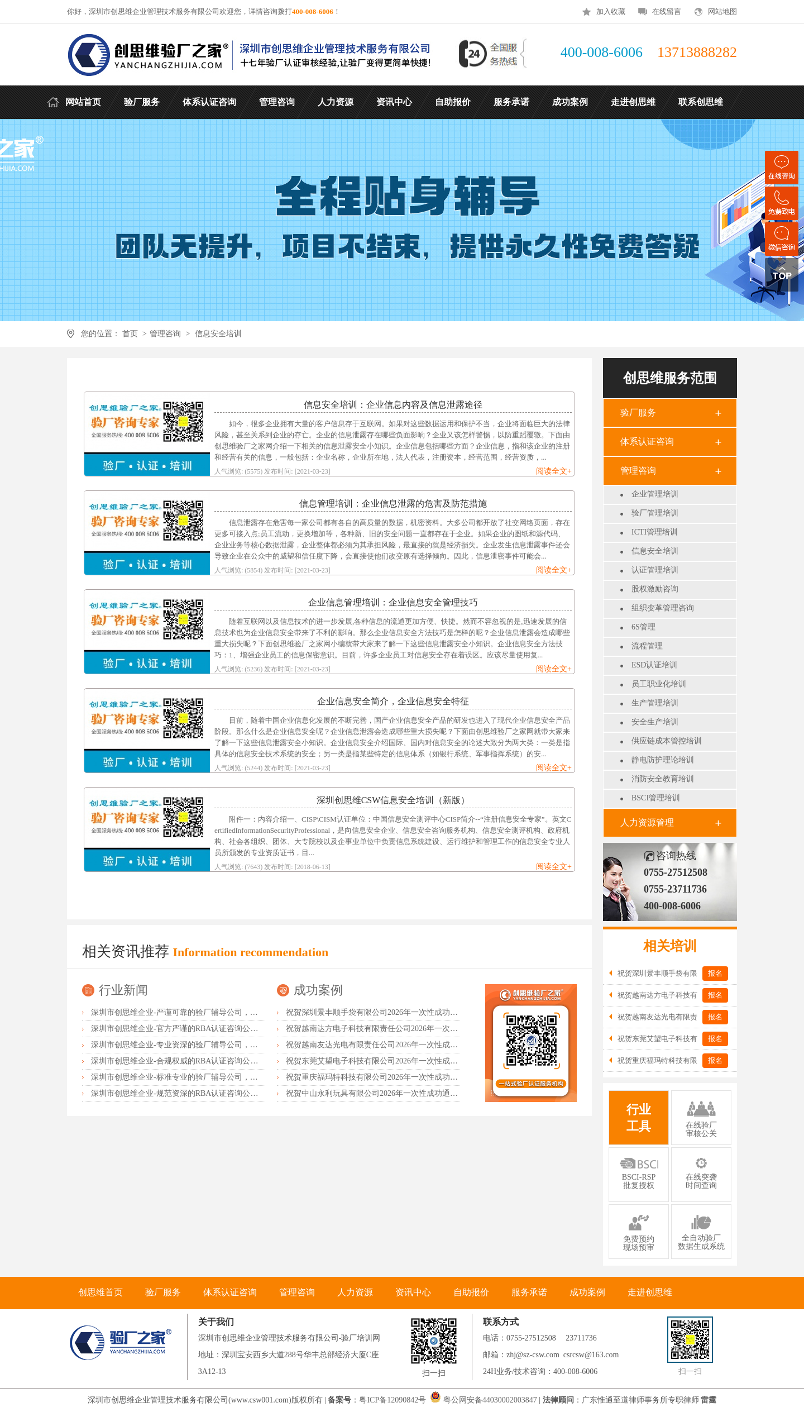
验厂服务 (638, 412)
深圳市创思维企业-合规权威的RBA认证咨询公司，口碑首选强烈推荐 (209, 1061)
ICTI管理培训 (654, 532)
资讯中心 (413, 1292)
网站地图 (722, 11)
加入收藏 (610, 11)
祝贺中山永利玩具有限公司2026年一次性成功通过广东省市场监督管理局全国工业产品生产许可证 (454, 1093)
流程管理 (647, 646)
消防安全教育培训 (662, 779)
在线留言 (666, 11)
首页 (130, 334)
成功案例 (318, 990)
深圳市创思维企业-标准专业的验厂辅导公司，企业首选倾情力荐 (202, 1077)
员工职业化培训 (658, 684)
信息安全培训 (218, 334)
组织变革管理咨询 (662, 608)
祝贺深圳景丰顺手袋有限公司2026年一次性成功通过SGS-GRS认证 (400, 1012)
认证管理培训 (654, 570)
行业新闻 (123, 990)
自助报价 (471, 1292)
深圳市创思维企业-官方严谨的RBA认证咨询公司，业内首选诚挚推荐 (209, 1028)
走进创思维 (650, 1292)
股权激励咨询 (654, 589)
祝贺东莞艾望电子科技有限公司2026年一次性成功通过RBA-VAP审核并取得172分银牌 (433, 1061)
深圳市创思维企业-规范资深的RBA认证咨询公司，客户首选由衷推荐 (209, 1093)
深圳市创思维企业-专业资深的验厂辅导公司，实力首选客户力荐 (202, 1045)
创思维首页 (100, 1292)
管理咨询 (165, 334)
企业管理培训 (654, 494)
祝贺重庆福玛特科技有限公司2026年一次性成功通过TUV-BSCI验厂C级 (408, 1077)
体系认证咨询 (647, 441)
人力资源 (355, 1292)
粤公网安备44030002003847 (490, 1400)
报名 (715, 973)
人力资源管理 (647, 822)
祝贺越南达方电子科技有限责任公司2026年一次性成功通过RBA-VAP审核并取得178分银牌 (441, 1028)
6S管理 (643, 627)
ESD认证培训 (654, 665)
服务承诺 (529, 1292)
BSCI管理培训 (655, 798)
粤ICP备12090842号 (393, 1400)
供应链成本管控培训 (666, 741)
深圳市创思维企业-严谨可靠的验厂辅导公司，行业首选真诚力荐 (202, 1012)
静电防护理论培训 (662, 760)
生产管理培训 (654, 703)
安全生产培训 (654, 722)
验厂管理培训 (654, 513)
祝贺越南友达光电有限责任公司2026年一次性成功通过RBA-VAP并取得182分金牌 (426, 1045)
